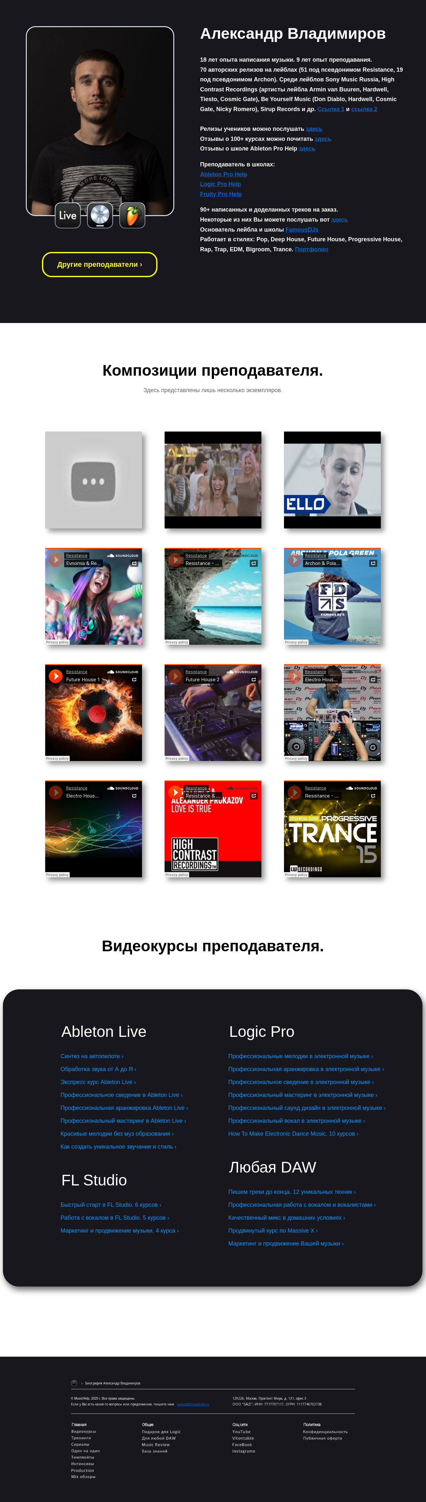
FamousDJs (302, 229)
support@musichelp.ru (193, 1404)
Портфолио (311, 249)
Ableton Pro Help (223, 174)
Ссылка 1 (331, 109)
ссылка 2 (364, 109)
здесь (314, 129)
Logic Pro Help (220, 184)
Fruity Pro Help (221, 194)
